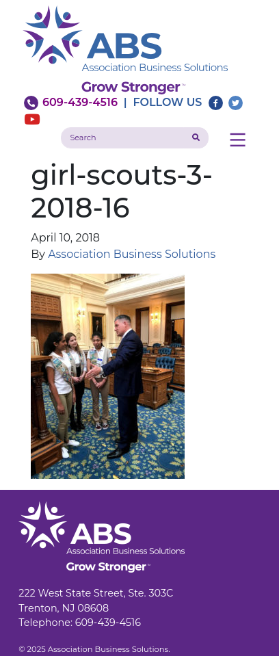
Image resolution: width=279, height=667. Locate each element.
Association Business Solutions (131, 254)
